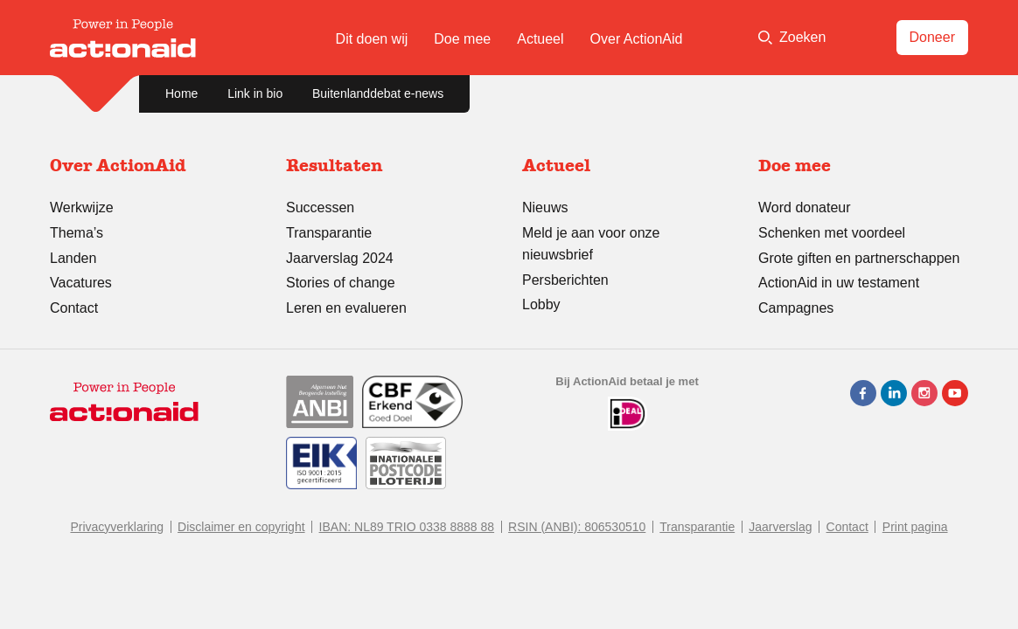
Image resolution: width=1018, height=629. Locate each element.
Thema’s (76, 232)
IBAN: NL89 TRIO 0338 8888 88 (407, 527)
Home (181, 93)
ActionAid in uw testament (838, 282)
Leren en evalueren (346, 308)
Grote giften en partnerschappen (858, 258)
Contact (74, 308)
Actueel (540, 38)
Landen (73, 258)
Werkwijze (82, 207)
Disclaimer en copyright (241, 527)
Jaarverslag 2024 (340, 258)
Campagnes (795, 308)
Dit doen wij (372, 38)
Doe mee (462, 38)
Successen (320, 207)
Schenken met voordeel (831, 232)
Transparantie (329, 232)
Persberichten (565, 280)
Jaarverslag (780, 527)
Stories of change (340, 282)
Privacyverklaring (117, 527)
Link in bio (254, 93)
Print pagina (915, 527)
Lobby (541, 304)
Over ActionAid (636, 38)
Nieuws (545, 207)
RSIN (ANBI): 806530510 (576, 527)
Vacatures (81, 282)
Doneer (932, 37)
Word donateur (804, 207)
